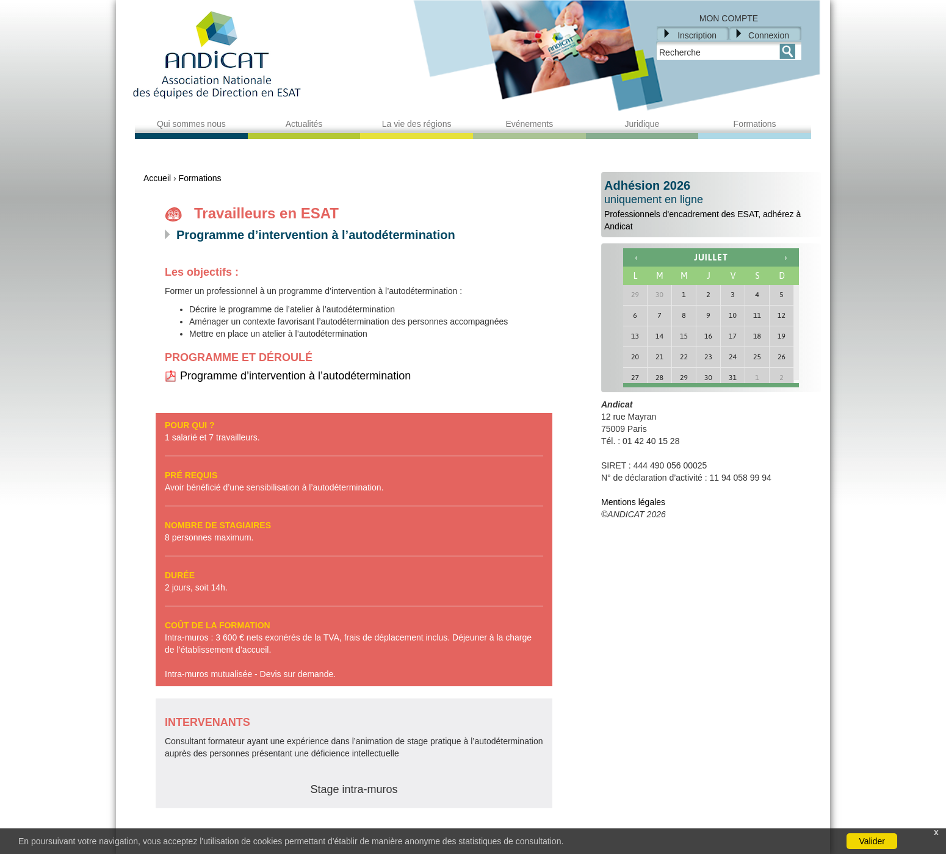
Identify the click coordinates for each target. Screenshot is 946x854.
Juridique (642, 124)
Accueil (157, 178)
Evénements (529, 124)
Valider (872, 841)
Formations (755, 124)
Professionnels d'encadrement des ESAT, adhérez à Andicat (711, 205)
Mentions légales (633, 502)
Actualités (304, 124)
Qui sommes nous (191, 124)
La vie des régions (417, 124)
